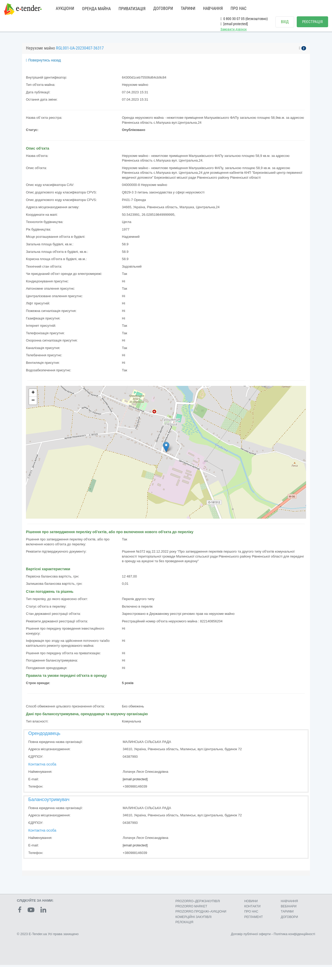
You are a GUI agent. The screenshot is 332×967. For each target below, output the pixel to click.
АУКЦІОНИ (65, 8)
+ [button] (33, 395)
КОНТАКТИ (252, 908)
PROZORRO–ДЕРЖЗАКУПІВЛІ (197, 903)
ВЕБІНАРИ (289, 908)
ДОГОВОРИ (163, 8)
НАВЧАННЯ (213, 8)
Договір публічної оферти (251, 936)
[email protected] (135, 781)
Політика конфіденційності (294, 936)
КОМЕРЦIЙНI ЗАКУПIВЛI (193, 919)
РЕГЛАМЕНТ (253, 919)
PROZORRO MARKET (191, 908)
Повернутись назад (43, 62)
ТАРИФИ (188, 8)
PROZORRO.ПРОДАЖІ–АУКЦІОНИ (200, 913)
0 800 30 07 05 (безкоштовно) (244, 19)
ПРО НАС (238, 8)
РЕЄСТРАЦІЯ (312, 21)
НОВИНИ (251, 903)
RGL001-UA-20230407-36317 (80, 50)
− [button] (33, 403)
